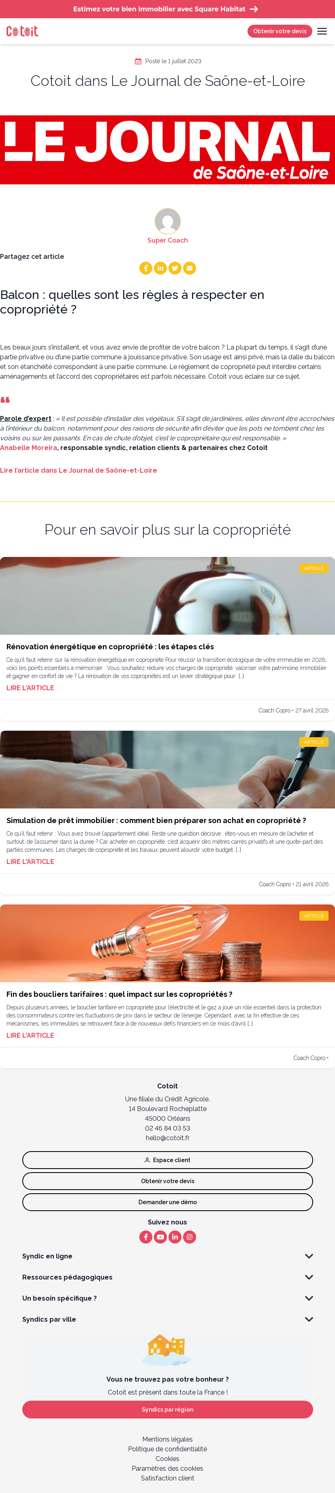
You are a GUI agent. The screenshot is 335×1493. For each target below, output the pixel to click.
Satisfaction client (167, 1478)
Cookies (167, 1459)
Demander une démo (168, 1202)
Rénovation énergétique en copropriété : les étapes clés (110, 646)
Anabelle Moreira (28, 448)
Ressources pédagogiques (167, 1277)
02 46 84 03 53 (167, 1128)
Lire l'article (30, 688)
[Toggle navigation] (322, 31)
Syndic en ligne (167, 1256)
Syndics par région (167, 1409)
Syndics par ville (167, 1320)
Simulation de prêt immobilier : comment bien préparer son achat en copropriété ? (156, 820)
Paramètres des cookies (167, 1468)
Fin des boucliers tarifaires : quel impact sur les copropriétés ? (119, 994)
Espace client (167, 1160)
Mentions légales (167, 1439)
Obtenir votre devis (280, 31)
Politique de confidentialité (167, 1449)
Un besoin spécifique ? (167, 1299)
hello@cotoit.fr (168, 1138)
